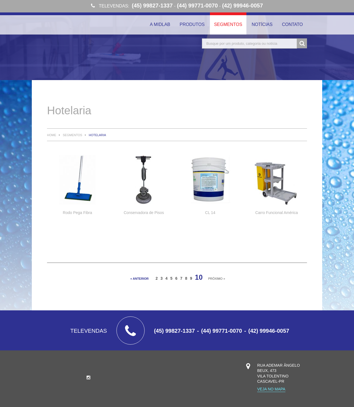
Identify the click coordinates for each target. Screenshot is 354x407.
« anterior (139, 278)
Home (51, 135)
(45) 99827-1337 (152, 5)
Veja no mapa (271, 389)
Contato (292, 24)
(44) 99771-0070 (197, 5)
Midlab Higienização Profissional (88, 30)
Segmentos (228, 24)
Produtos (192, 24)
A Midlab (160, 24)
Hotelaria (97, 135)
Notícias (262, 24)
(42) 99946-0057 (242, 5)
